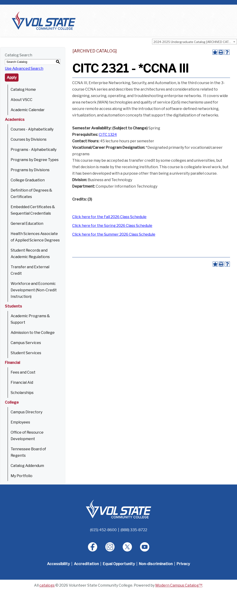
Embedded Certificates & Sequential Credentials (33, 210)
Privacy (183, 564)
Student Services (26, 353)
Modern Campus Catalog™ (178, 585)
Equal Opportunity (119, 564)
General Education (27, 223)
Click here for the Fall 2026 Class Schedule (109, 217)
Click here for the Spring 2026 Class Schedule (112, 225)
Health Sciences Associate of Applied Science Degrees (35, 237)
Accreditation (86, 564)
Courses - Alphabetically (32, 129)
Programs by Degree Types (35, 160)
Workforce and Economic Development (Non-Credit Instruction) (34, 290)
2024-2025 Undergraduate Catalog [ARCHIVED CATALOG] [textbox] (195, 42)
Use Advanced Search (24, 68)
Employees (20, 422)
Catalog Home (23, 89)
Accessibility (58, 564)
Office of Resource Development (27, 435)
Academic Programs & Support (30, 319)
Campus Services (26, 343)
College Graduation (28, 180)
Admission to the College (33, 332)
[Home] (118, 509)
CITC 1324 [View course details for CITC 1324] (108, 134)
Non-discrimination (156, 564)
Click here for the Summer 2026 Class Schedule (113, 234)
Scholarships (22, 392)
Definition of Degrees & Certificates (31, 193)
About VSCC (21, 99)
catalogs (47, 585)
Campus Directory (26, 412)
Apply (12, 77)
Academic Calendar (28, 110)
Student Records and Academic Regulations (30, 253)
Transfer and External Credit (30, 270)
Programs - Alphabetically (33, 149)
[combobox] (194, 41)
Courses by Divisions (29, 139)
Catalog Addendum (27, 465)
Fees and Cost (23, 372)
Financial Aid (22, 382)
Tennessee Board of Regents (28, 452)
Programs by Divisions (30, 170)
